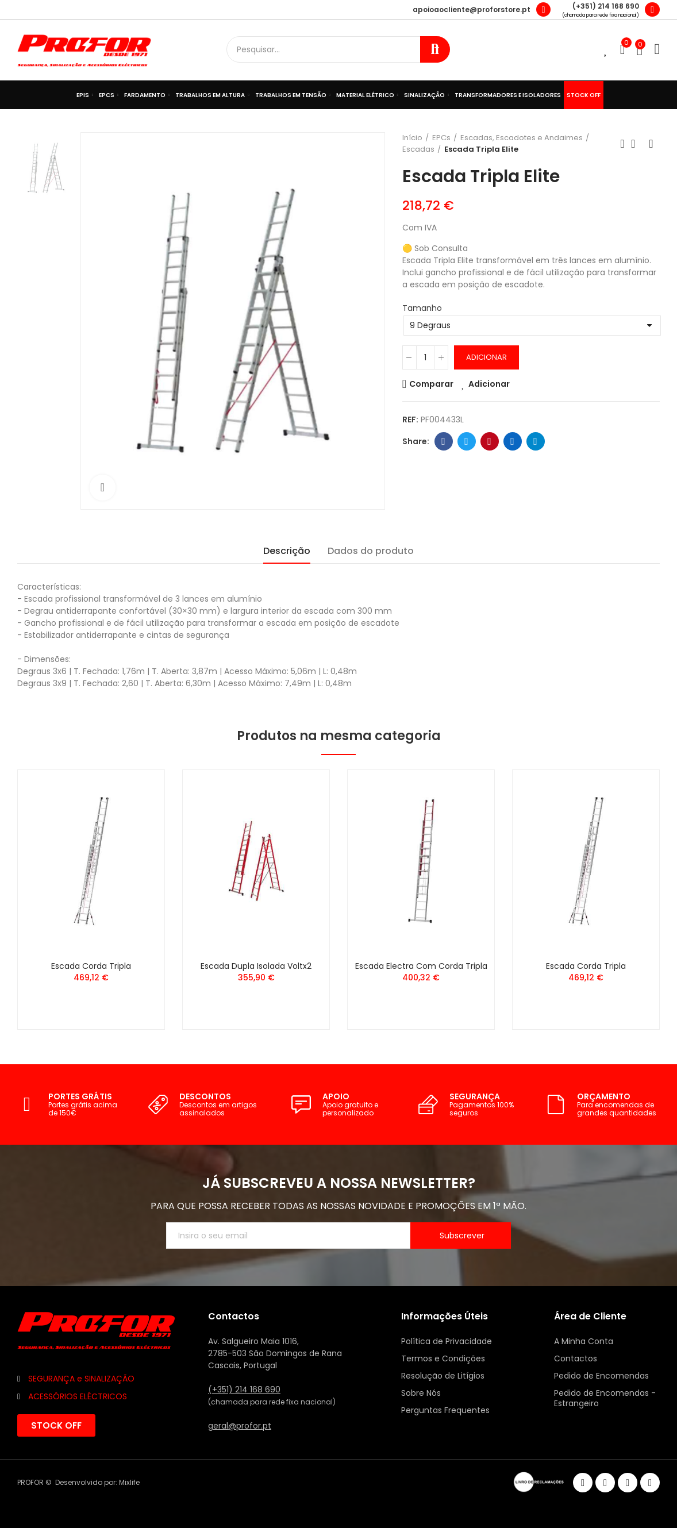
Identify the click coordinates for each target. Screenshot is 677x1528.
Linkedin (512, 441)
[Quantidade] (425, 357)
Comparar (431, 384)
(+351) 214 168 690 (605, 6)
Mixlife (129, 1482)
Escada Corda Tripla (91, 966)
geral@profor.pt (239, 1425)
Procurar (435, 49)
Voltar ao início (637, 143)
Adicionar (486, 357)
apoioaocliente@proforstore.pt (471, 9)
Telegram (535, 441)
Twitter (466, 441)
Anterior (622, 143)
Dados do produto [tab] (371, 550)
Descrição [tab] (286, 550)
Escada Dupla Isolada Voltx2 (256, 966)
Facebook (443, 441)
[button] (56, 1425)
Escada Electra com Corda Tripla (421, 966)
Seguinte (651, 143)
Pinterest (489, 441)
